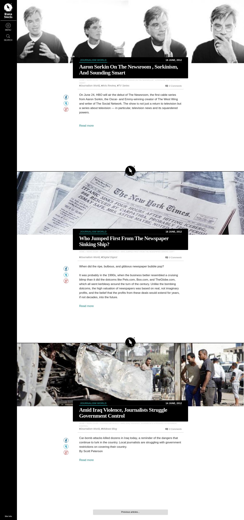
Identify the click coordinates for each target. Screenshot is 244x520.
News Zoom (92, 80)
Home (82, 80)
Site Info (8, 516)
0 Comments (173, 86)
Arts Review (109, 85)
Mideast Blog (110, 428)
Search (8, 37)
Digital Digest (110, 257)
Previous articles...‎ (130, 512)
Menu (8, 27)
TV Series (123, 85)
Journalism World (93, 60)
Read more (86, 125)
